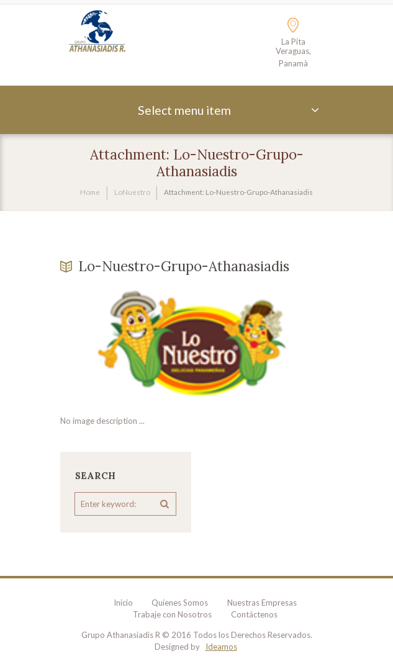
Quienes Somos (179, 603)
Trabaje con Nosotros (172, 614)
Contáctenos (254, 614)
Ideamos (221, 647)
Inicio (123, 603)
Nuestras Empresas (262, 603)
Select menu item (184, 110)
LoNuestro (132, 191)
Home (90, 191)
